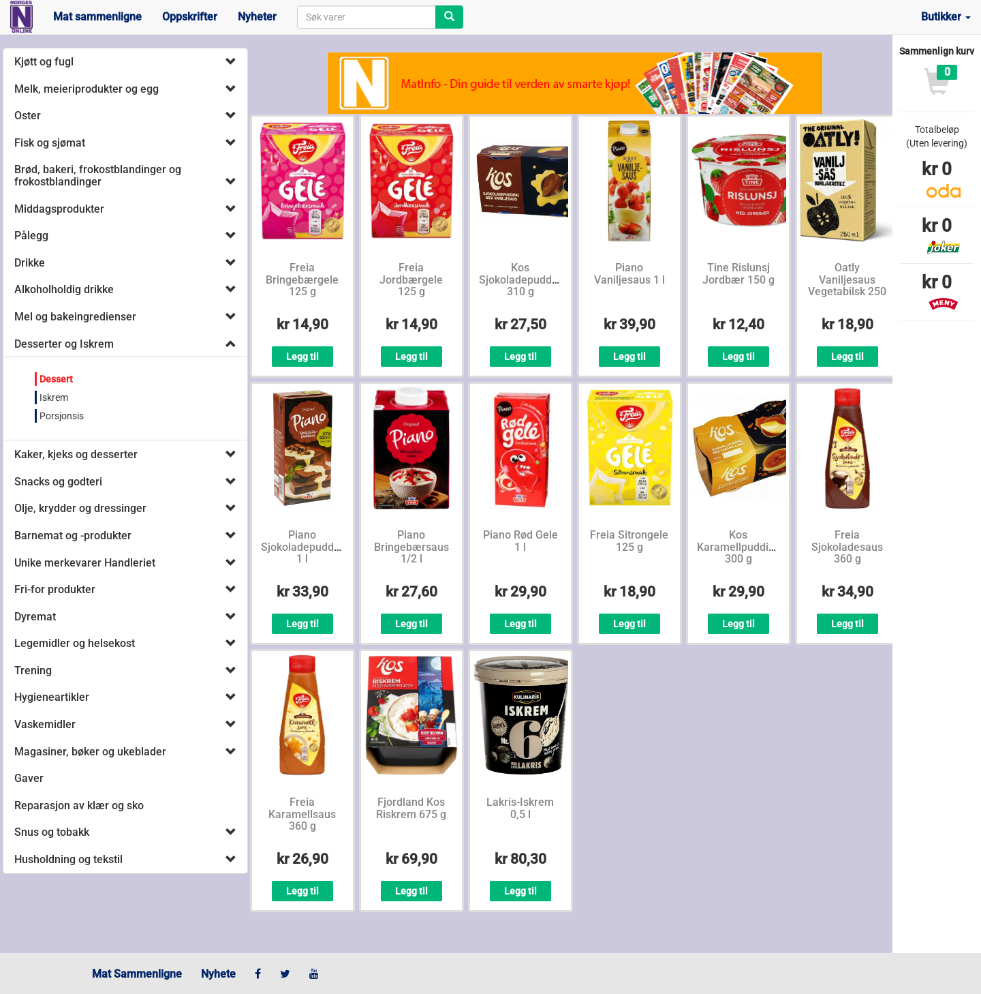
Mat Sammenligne (137, 973)
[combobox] (366, 17)
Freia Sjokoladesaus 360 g (847, 546)
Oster (27, 115)
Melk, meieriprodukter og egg (86, 88)
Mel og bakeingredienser (75, 316)
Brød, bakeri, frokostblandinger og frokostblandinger (97, 175)
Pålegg (31, 235)
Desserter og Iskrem (64, 343)
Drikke (29, 262)
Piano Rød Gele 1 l (520, 541)
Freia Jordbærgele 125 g (411, 279)
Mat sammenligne (97, 16)
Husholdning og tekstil (68, 859)
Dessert (56, 379)
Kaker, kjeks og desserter (76, 454)
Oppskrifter (189, 16)
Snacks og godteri (58, 481)
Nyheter (257, 16)
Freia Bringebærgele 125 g (302, 279)
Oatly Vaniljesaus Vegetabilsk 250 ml (847, 285)
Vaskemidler (45, 724)
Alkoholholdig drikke (64, 289)
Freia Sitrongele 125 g (629, 541)
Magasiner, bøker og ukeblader (90, 751)
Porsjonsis (62, 415)
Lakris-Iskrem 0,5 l (520, 808)
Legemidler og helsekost (74, 643)
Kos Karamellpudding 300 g (739, 546)
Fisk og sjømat (49, 142)
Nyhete (218, 973)
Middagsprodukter (59, 208)
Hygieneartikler (51, 697)
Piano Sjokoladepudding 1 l (305, 546)
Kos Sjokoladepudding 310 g (523, 279)
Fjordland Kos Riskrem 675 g (411, 808)
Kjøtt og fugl (44, 61)
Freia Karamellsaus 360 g (302, 814)
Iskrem (54, 397)
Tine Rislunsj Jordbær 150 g (738, 273)
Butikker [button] (946, 16)
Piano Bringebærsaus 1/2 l (411, 546)
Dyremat (35, 616)
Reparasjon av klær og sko (79, 805)
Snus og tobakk (51, 832)
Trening (33, 670)
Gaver (29, 778)
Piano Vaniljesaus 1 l (629, 273)
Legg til (302, 356)
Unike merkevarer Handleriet (84, 562)
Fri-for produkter (54, 589)
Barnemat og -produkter (72, 535)
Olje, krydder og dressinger (80, 508)
